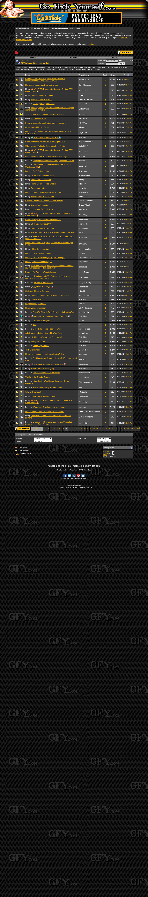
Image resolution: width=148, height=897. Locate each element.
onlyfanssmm (84, 373)
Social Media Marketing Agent (44, 368)
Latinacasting (84, 341)
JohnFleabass (85, 85)
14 (79, 429)
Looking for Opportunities (43, 104)
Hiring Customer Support (41, 249)
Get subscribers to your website (46, 373)
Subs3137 (83, 146)
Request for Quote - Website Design (40, 272)
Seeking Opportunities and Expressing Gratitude (53, 161)
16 (85, 429)
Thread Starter (84, 75)
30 (105, 237)
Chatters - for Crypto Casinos (37, 377)
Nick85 (82, 291)
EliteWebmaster (85, 201)
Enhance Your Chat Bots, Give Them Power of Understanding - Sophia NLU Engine (45, 79)
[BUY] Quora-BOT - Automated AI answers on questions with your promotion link (49, 277)
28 (122, 429)
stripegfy (82, 407)
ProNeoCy (83, 224)
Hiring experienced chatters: (43, 95)
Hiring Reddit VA (38, 341)
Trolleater (83, 171)
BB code (106, 451)
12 (105, 272)
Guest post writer (38, 188)
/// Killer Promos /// (33, 392)
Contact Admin (62, 470)
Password (100, 64)
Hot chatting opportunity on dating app (41, 85)
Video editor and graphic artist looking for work (45, 142)
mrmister (82, 188)
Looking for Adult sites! (43, 209)
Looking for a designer (40, 320)
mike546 (82, 346)
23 (107, 429)
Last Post (123, 75)
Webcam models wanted (41, 99)
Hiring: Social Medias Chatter (37, 127)
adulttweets (84, 312)
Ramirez (82, 299)
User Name (101, 60)
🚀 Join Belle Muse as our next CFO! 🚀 (48, 364)
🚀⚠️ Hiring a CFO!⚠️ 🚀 (42, 287)
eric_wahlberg (85, 282)
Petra (81, 387)
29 (125, 429)
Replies (105, 75)
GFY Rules (73, 57)
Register (33, 57)
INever (81, 304)
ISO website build (38, 119)
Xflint (81, 232)
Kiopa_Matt (84, 80)
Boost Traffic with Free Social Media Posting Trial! (54, 312)
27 (119, 429)
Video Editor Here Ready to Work (47, 329)
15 (82, 429)
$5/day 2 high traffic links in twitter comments (44, 411)
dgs (80, 325)
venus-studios (85, 249)
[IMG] (105, 455)
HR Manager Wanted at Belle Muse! (46, 337)
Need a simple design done (42, 228)
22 (103, 429)
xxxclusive (83, 220)
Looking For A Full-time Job (37, 171)
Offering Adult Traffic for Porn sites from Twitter (45, 146)
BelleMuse (83, 137)
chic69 (81, 95)
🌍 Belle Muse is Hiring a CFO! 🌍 (46, 137)
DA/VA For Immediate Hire (42, 175)
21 (100, 429)
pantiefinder (84, 272)
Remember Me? (126, 61)
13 (105, 320)
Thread (27, 75)
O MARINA (83, 350)
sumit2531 (83, 104)
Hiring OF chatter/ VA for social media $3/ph (50, 295)
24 (110, 429)
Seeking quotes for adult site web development (45, 123)
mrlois (81, 320)
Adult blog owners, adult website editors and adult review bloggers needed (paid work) (49, 267)
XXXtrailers (84, 392)
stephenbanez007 (86, 142)
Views (112, 75)
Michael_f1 (83, 90)
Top (89, 470)
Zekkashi (83, 237)
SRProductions (85, 308)
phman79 (83, 244)
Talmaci (82, 359)
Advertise (73, 470)
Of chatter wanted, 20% (41, 224)
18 (91, 429)
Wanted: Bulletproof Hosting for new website (44, 201)
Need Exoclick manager (35, 308)
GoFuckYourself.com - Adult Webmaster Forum (32, 61)
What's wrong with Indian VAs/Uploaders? (43, 220)
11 (105, 156)
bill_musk (83, 132)
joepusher (83, 354)
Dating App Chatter (41, 346)
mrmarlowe (83, 333)
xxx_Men (83, 209)
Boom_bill (83, 166)
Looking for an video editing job (38, 262)
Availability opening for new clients (47, 387)
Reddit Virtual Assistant (41, 180)
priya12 (82, 253)
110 (132, 429)
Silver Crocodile (85, 382)
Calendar (114, 57)
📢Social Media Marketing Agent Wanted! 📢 (50, 316)
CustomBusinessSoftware (90, 411)
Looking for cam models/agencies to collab (43, 192)
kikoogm (82, 127)
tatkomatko (83, 277)
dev (34, 325)
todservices (84, 377)
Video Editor (36, 299)
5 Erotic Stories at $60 (43, 282)
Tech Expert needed (34, 350)
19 (94, 429)
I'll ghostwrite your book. (35, 304)
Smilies (106, 453)
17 (88, 429)
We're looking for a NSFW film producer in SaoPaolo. (53, 232)
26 (116, 429)
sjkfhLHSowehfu (86, 99)
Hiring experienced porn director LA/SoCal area (45, 354)
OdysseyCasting (86, 417)
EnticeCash (84, 109)
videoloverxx (84, 196)
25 (113, 429)
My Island (83, 114)
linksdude (83, 267)
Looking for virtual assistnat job (38, 253)
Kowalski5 (83, 192)
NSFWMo (83, 119)
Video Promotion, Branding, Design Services (44, 114)
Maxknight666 (85, 295)
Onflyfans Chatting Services (37, 291)
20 (97, 429)
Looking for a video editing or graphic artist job (45, 257)
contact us (92, 44)
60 (128, 429)
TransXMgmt (84, 175)
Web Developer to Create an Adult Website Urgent (46, 156)
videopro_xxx (84, 329)
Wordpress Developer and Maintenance (50, 407)
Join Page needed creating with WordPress (43, 333)
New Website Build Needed (42, 196)
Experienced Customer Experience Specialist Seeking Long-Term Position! (48, 423)
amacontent (84, 228)
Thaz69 (82, 156)
